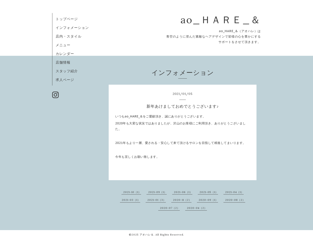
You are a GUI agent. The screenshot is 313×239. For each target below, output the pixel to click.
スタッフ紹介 (67, 71)
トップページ (67, 19)
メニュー (63, 45)
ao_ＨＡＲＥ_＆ (220, 19)
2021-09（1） (157, 192)
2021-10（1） (132, 192)
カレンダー (65, 53)
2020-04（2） (197, 207)
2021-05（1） (209, 192)
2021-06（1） (183, 192)
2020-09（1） (208, 199)
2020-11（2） (182, 199)
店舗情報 (63, 62)
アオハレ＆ (147, 234)
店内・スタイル (69, 36)
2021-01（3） (156, 199)
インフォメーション (72, 27)
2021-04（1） (234, 192)
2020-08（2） (235, 199)
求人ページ (65, 79)
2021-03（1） (131, 199)
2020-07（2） (170, 207)
